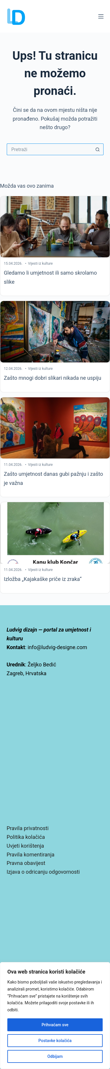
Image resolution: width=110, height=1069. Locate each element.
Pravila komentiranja (31, 854)
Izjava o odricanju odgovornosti (43, 872)
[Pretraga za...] (49, 149)
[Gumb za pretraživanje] (98, 149)
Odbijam (54, 1056)
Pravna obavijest (26, 863)
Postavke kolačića (55, 1040)
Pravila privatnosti (28, 828)
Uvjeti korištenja (25, 846)
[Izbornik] (101, 16)
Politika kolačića (26, 837)
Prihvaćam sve (55, 1024)
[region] (55, 1015)
